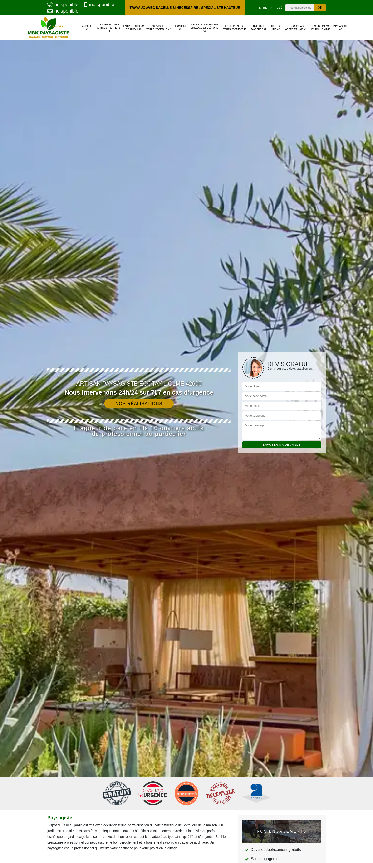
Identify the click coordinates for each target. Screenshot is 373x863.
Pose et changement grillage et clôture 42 (204, 27)
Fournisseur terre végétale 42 (158, 28)
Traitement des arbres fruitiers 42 (108, 27)
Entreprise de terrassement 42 (234, 28)
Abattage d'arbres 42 (258, 28)
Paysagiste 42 (340, 28)
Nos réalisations (138, 403)
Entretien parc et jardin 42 (133, 28)
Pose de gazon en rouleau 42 (321, 28)
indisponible (63, 4)
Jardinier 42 (87, 28)
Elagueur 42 (180, 28)
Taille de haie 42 (275, 28)
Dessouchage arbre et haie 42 (296, 28)
